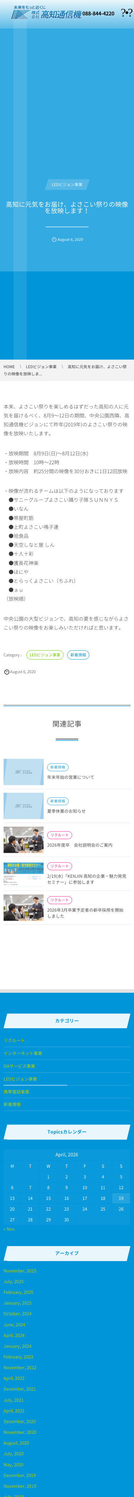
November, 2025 (20, 1270)
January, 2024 (17, 1346)
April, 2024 (14, 1335)
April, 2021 (14, 1410)
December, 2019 (20, 1475)
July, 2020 (14, 1453)
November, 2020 (20, 1432)
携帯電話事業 (16, 1091)
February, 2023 (18, 1356)
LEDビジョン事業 (67, 182)
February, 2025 (18, 1292)
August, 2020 (16, 1443)
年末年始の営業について (70, 780)
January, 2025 (17, 1303)
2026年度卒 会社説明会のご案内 (80, 848)
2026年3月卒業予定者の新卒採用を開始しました (85, 915)
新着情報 (78, 655)
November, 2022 (20, 1367)
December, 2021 (20, 1389)
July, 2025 (14, 1281)
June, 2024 (14, 1324)
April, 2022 (14, 1378)
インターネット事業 (23, 1053)
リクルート (59, 838)
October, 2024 (17, 1313)
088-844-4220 (98, 13)
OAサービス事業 (19, 1066)
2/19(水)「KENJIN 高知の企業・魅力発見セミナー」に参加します (86, 881)
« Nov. (10, 1229)
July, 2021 (14, 1400)
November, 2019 (20, 1486)
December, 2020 (20, 1421)
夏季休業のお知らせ (66, 814)
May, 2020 (13, 1464)
